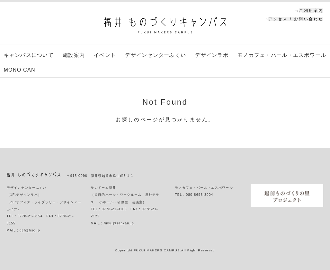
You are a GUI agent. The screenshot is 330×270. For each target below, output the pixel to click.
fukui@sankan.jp (119, 223)
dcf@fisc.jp (30, 230)
